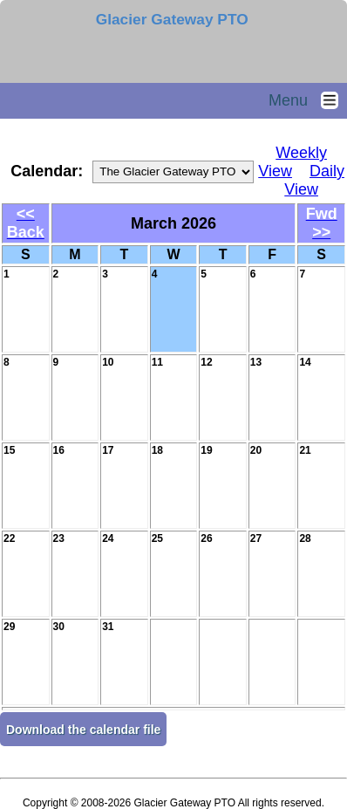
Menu (308, 100)
